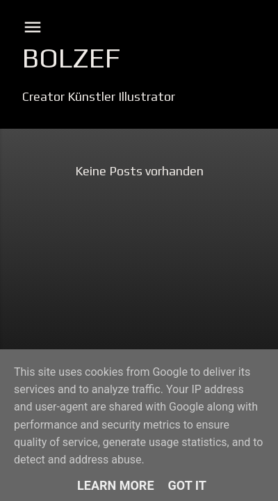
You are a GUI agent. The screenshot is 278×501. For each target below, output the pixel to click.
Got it (187, 485)
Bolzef (71, 58)
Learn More (115, 485)
